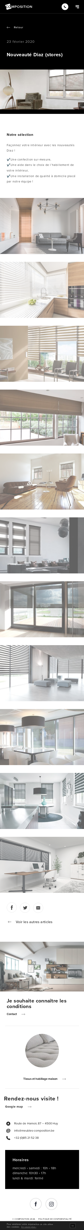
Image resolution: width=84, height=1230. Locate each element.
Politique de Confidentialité (55, 1219)
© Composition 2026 (23, 1219)
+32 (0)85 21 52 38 (26, 1138)
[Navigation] (77, 6)
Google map (15, 1107)
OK (72, 1227)
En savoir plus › (28, 1228)
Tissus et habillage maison (42, 1079)
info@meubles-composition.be (34, 1131)
